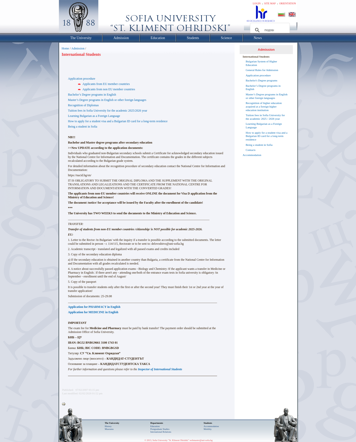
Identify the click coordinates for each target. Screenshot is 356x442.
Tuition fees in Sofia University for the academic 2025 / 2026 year (265, 117)
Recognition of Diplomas (83, 105)
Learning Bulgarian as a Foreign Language (94, 116)
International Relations (160, 432)
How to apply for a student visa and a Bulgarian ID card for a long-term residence (118, 121)
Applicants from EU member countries (106, 84)
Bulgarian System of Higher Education (261, 63)
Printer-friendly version (65, 404)
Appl (71, 78)
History (108, 426)
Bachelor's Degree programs (261, 80)
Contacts (251, 149)
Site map (270, 3)
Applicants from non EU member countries (108, 89)
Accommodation (252, 154)
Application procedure (258, 75)
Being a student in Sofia (82, 126)
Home (65, 48)
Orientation (287, 3)
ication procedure (84, 78)
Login (257, 3)
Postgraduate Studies (159, 429)
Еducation (155, 426)
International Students (256, 56)
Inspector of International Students (160, 369)
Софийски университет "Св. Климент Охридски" (107, 18)
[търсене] (269, 30)
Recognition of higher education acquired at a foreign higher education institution (264, 106)
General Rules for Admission (262, 70)
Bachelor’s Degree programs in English (92, 94)
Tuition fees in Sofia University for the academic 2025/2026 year (107, 110)
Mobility (208, 429)
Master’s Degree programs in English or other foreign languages (107, 100)
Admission (77, 48)
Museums (109, 429)
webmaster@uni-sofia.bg (201, 440)
